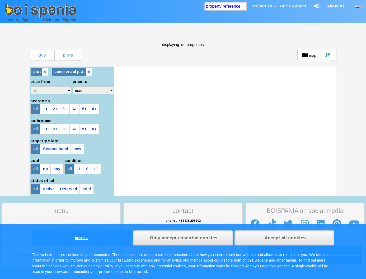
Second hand (55, 149)
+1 (95, 169)
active (49, 189)
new (77, 149)
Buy (42, 55)
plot (40, 72)
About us (336, 6)
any (56, 169)
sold (86, 189)
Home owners (293, 6)
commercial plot (73, 72)
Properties (262, 6)
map (309, 55)
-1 (79, 169)
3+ (65, 109)
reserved (68, 189)
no (45, 169)
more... (81, 238)
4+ (74, 109)
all (35, 109)
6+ (94, 109)
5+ (84, 109)
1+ (45, 109)
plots (68, 55)
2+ (55, 109)
